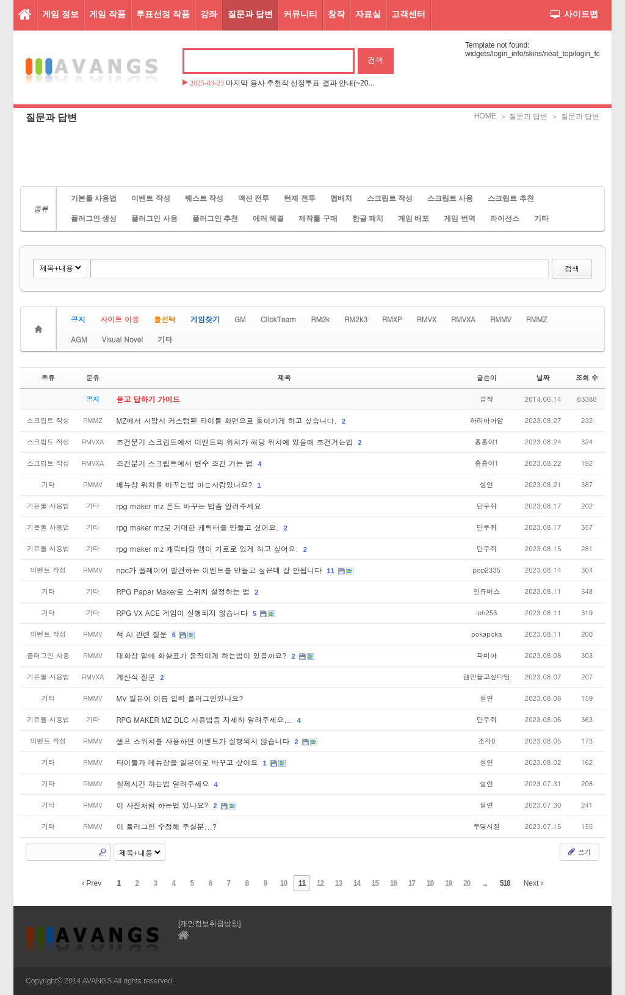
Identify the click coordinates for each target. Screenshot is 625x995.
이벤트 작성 (150, 198)
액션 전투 (253, 198)
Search (102, 852)
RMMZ (536, 319)
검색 (572, 268)
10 (283, 883)
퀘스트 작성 (204, 198)
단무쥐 (487, 505)
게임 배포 (413, 218)
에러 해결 (268, 218)
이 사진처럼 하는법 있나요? (164, 805)
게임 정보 (60, 14)
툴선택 (165, 319)
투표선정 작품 (163, 14)
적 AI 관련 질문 (143, 634)
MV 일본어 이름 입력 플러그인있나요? (180, 698)
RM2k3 (355, 319)
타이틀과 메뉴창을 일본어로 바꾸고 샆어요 (189, 762)
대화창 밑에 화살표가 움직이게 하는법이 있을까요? (203, 655)
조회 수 (587, 377)
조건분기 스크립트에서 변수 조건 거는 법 (186, 463)
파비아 (487, 655)
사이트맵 (574, 14)
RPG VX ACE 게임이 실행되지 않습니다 (183, 612)
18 (430, 883)
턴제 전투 (299, 198)
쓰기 (578, 851)
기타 (541, 218)
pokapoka (486, 634)
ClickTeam (279, 319)
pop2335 (486, 569)
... (485, 883)
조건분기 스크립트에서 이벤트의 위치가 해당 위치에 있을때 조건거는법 (236, 441)
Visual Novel (122, 339)
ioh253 (486, 612)
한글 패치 (367, 218)
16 (393, 883)
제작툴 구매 (317, 218)
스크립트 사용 (450, 198)
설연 (486, 484)
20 (466, 883)
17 (411, 883)
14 (356, 883)
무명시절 (486, 826)
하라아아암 (487, 420)
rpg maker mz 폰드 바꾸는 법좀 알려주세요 (189, 506)
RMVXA (463, 319)
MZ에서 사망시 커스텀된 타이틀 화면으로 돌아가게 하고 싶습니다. (228, 420)
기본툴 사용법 (94, 198)
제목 (284, 377)
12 (320, 883)
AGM (79, 339)
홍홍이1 (487, 441)
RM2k (320, 319)
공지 (78, 319)
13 (338, 883)
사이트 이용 (119, 319)
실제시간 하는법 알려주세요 (164, 783)
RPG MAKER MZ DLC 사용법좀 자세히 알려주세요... (206, 719)
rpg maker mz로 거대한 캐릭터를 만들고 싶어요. (199, 527)
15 (375, 883)
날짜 (543, 377)
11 (330, 570)
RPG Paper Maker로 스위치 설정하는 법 (185, 591)
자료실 (368, 14)
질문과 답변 (250, 14)
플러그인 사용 (154, 218)
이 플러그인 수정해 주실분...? (167, 826)
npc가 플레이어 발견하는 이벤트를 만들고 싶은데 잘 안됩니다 (221, 570)
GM (240, 319)
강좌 (208, 14)
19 (448, 883)
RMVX (426, 319)
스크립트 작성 (390, 198)
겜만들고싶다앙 (486, 676)
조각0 (486, 740)
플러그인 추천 (215, 218)
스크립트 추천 (510, 198)
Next (533, 883)
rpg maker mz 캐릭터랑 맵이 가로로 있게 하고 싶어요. (209, 548)
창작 (336, 14)
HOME (485, 116)
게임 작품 (107, 14)
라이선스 (504, 218)
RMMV (500, 319)
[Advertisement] (312, 155)
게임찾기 (205, 319)
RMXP (392, 319)
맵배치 (341, 198)
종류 (48, 377)
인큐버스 (486, 591)
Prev (91, 883)
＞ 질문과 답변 (524, 116)
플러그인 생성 (94, 218)
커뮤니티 (300, 14)
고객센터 (408, 14)
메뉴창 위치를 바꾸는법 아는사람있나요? (186, 484)
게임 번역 (459, 218)
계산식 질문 (137, 676)
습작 (486, 398)
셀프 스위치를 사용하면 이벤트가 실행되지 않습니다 (204, 741)
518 (505, 883)
